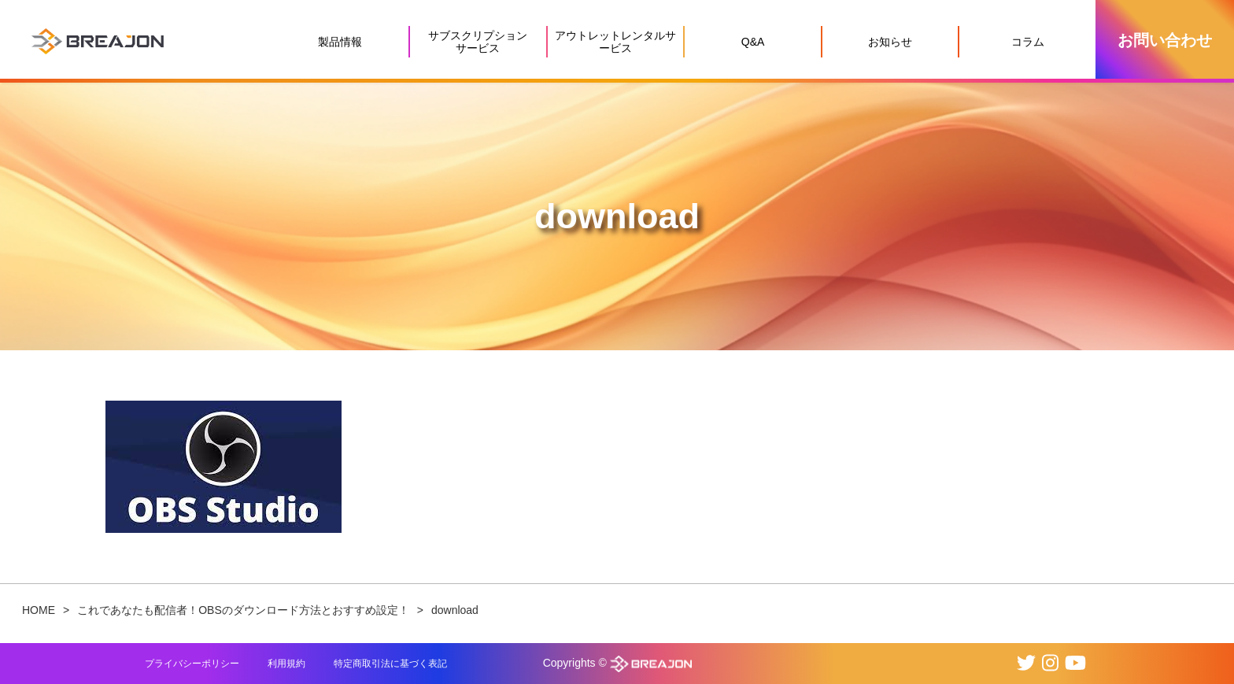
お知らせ (890, 41)
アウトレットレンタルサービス (615, 41)
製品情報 (340, 41)
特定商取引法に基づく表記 (390, 663)
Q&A (753, 41)
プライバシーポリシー (192, 663)
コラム (1027, 41)
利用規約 (286, 663)
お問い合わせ (1165, 40)
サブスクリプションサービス (477, 41)
